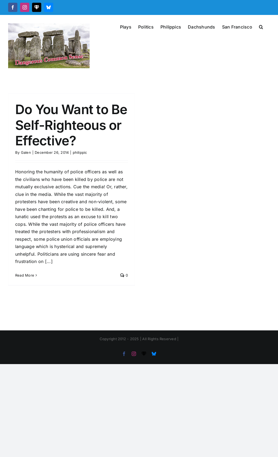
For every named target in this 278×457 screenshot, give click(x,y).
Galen (26, 152)
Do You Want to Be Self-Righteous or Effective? (71, 125)
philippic (80, 152)
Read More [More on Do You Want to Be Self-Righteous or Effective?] (24, 275)
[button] (261, 26)
